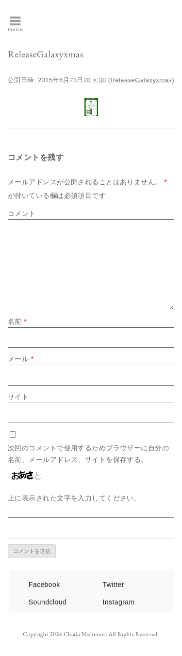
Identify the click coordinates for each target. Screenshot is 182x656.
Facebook (44, 584)
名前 (17, 321)
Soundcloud (47, 602)
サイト (18, 397)
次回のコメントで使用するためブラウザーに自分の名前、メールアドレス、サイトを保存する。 (88, 453)
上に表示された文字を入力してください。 (74, 498)
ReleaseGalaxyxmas (141, 80)
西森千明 (120, 23)
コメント (22, 213)
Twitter (113, 584)
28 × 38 (94, 80)
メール (21, 359)
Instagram (119, 602)
